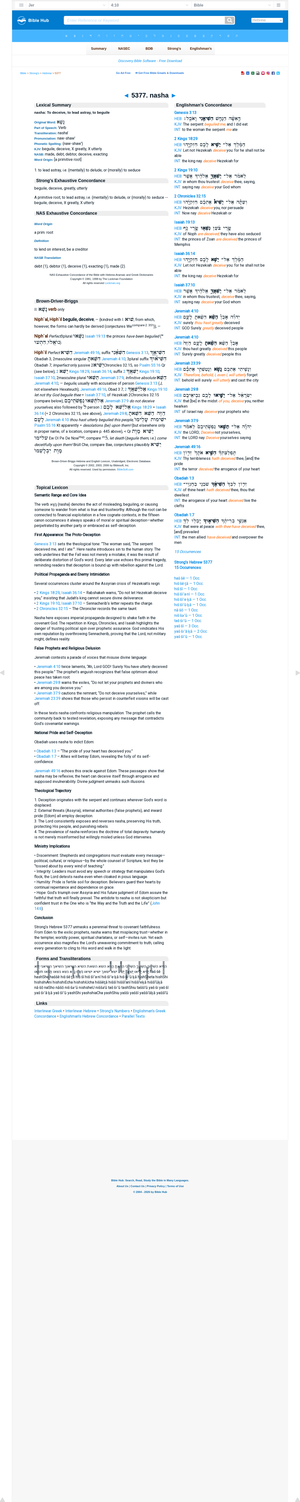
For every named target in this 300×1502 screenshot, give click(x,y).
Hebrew (47, 73)
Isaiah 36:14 (101, 371)
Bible (23, 73)
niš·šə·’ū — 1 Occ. (188, 615)
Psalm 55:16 (150, 365)
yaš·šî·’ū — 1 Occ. (188, 636)
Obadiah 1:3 (46, 751)
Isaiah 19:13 (95, 336)
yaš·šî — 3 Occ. (186, 626)
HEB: (178, 118)
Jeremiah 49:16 (86, 352)
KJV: (178, 124)
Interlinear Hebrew (80, 1011)
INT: (177, 129)
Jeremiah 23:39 (47, 698)
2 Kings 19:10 (141, 371)
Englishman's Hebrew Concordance (88, 1016)
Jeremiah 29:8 (115, 413)
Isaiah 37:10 (44, 378)
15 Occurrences (187, 551)
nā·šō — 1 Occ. (186, 610)
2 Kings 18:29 (72, 371)
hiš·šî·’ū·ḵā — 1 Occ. (190, 604)
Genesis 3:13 (137, 352)
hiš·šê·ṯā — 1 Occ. (189, 583)
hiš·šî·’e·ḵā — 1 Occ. (190, 599)
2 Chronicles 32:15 (52, 608)
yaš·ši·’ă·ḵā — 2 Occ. (191, 631)
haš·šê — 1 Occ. (187, 578)
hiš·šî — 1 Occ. (186, 589)
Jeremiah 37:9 (112, 378)
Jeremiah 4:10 (113, 359)
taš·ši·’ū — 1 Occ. (188, 620)
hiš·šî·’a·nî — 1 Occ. (189, 594)
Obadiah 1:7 (46, 756)
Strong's (34, 73)
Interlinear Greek (48, 1011)
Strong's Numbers (115, 1011)
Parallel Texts (133, 1016)
